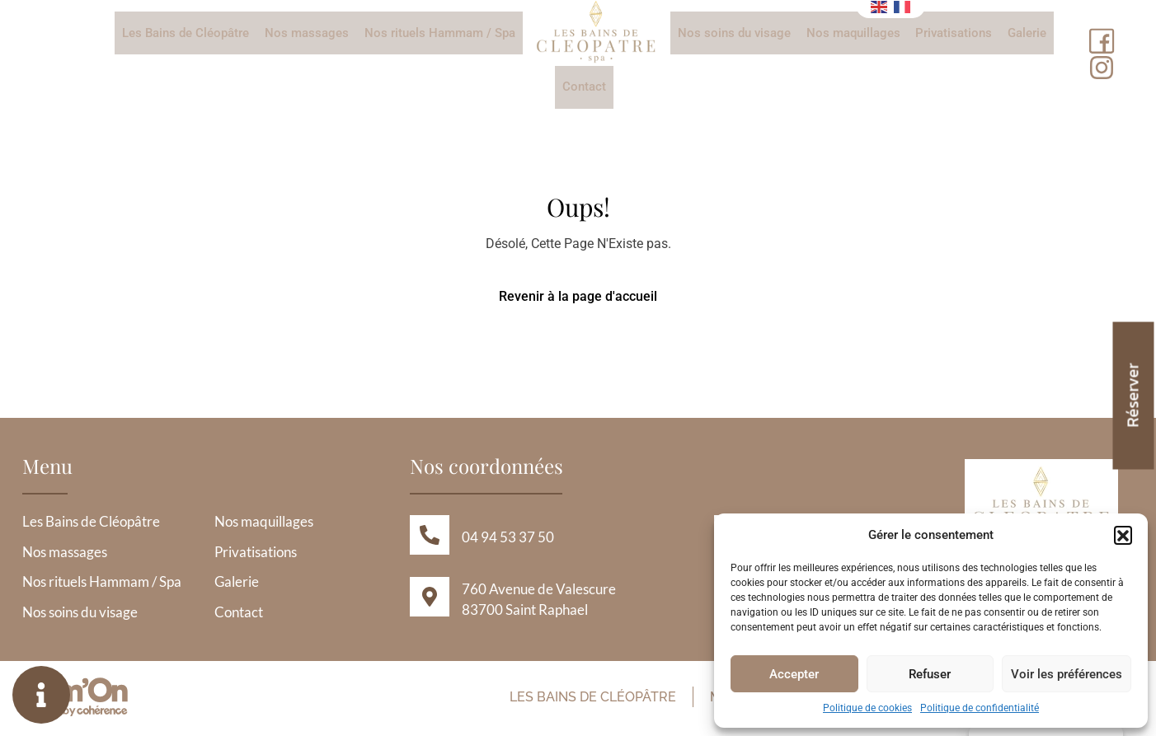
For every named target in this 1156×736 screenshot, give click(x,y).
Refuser (930, 674)
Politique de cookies (867, 708)
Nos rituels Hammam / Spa (439, 33)
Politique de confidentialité (979, 708)
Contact (584, 88)
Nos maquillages (853, 33)
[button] (1123, 535)
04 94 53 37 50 (508, 540)
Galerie (1025, 33)
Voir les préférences (1066, 674)
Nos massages (308, 33)
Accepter (794, 674)
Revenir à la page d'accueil (578, 299)
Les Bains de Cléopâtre (187, 33)
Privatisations (952, 33)
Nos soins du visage (734, 33)
